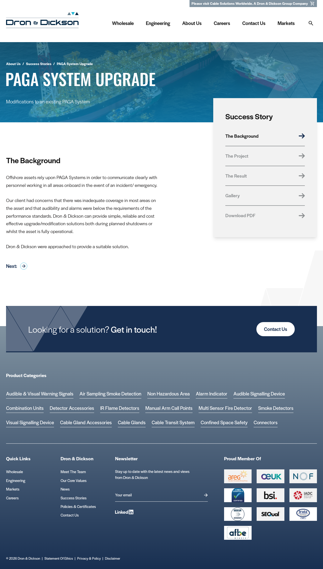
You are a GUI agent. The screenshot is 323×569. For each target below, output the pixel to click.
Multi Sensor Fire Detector (225, 408)
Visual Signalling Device (30, 422)
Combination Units (25, 408)
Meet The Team (73, 471)
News (65, 489)
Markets (12, 489)
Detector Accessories (72, 408)
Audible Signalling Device (259, 393)
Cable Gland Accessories (86, 422)
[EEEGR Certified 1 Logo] (238, 514)
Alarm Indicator (211, 393)
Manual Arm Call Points (169, 408)
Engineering (15, 480)
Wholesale (14, 471)
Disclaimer (112, 558)
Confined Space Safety (224, 422)
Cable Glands (132, 422)
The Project (265, 156)
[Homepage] (42, 22)
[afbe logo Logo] (238, 533)
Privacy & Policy (89, 558)
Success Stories (74, 497)
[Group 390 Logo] (270, 514)
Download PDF (265, 215)
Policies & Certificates (78, 506)
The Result (265, 176)
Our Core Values (74, 480)
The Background (265, 136)
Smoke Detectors (275, 408)
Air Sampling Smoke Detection (110, 393)
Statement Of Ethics (58, 558)
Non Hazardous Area (168, 393)
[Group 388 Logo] (270, 476)
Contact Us (275, 329)
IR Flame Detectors (119, 408)
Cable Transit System (173, 422)
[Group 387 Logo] (238, 476)
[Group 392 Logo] (303, 495)
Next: (16, 266)
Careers (12, 497)
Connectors (266, 422)
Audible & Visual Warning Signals (39, 393)
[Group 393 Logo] (303, 476)
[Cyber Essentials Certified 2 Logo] (238, 495)
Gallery (265, 195)
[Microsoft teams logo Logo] (303, 514)
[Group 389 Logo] (270, 495)
